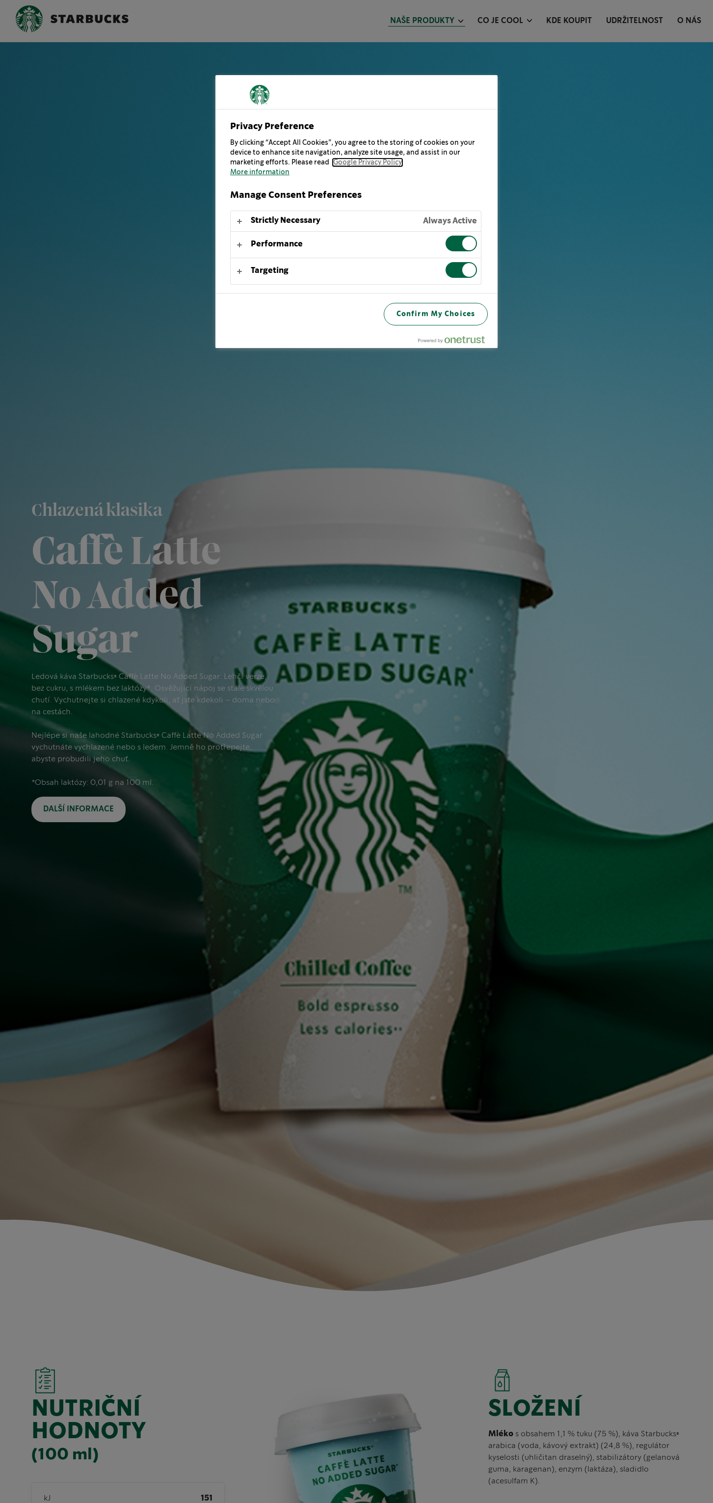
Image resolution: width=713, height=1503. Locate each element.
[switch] (461, 243)
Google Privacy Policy (367, 162)
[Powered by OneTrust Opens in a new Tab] (455, 342)
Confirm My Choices (435, 314)
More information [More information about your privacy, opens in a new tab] (260, 172)
